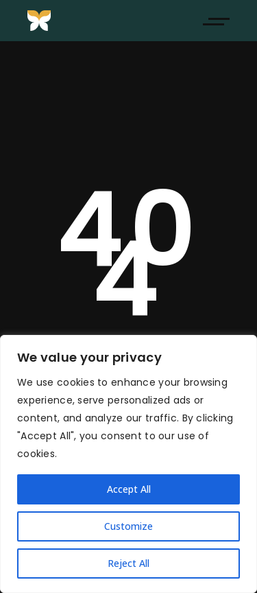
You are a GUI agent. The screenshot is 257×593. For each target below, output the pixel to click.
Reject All (128, 563)
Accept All (129, 489)
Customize (128, 526)
